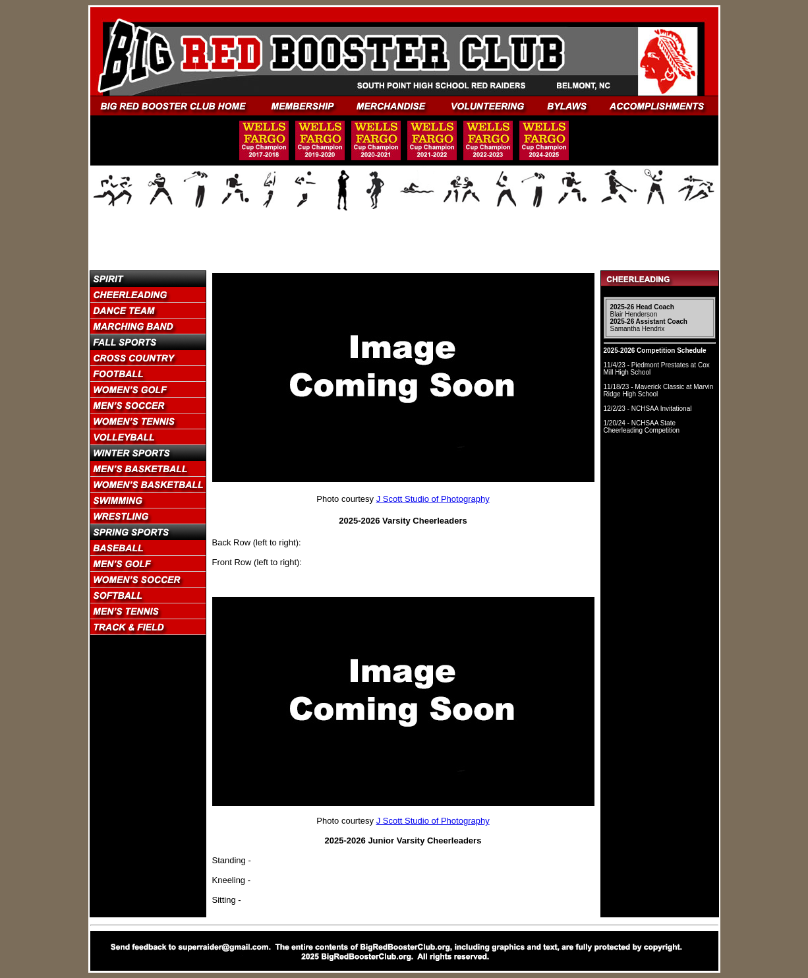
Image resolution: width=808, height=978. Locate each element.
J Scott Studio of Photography (433, 499)
